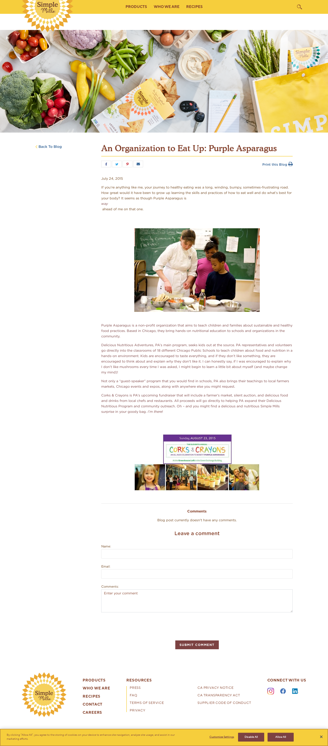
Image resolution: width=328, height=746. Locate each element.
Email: (105, 566)
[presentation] (133, 626)
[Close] (321, 736)
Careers (92, 712)
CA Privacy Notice (215, 688)
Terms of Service (147, 703)
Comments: (110, 586)
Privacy (137, 711)
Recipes (194, 6)
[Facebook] (283, 691)
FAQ (133, 696)
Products (94, 680)
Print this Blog (277, 164)
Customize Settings (221, 737)
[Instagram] (271, 691)
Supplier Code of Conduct (224, 703)
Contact (92, 704)
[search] (299, 7)
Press (135, 688)
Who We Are (96, 688)
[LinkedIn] (295, 691)
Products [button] (136, 6)
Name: (106, 546)
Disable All (251, 737)
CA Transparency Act (218, 696)
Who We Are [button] (166, 6)
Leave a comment (197, 533)
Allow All (280, 737)
